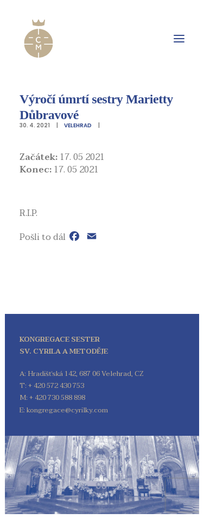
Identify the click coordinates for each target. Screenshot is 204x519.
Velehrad (78, 125)
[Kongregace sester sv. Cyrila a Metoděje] (39, 39)
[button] (179, 38)
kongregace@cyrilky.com (67, 410)
